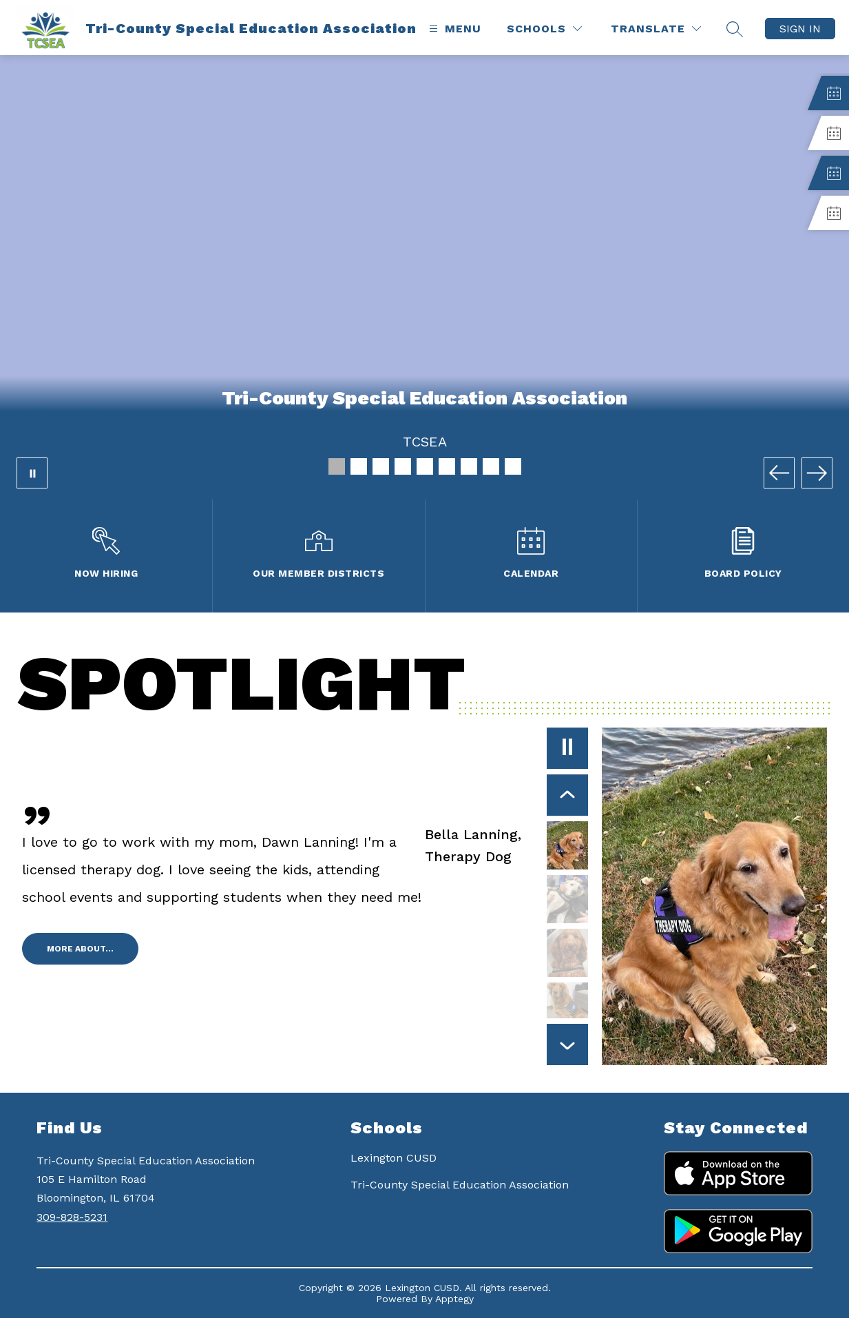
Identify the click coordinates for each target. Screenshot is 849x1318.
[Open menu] (453, 28)
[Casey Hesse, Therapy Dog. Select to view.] (567, 899)
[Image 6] (447, 466)
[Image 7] (469, 466)
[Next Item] (567, 1044)
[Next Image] (816, 472)
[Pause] (567, 748)
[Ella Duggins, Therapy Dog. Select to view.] (567, 953)
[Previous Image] (779, 472)
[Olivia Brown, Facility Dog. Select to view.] (567, 1006)
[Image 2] (358, 466)
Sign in (800, 28)
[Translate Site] (655, 28)
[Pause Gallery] (32, 472)
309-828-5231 (71, 1217)
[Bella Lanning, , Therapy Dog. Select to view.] (506, 845)
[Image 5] (425, 466)
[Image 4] (403, 466)
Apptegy (454, 1298)
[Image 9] (513, 466)
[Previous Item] (567, 795)
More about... (80, 949)
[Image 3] (381, 466)
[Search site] (734, 29)
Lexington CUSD (393, 1157)
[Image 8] (491, 466)
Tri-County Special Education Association (459, 1184)
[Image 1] (336, 466)
